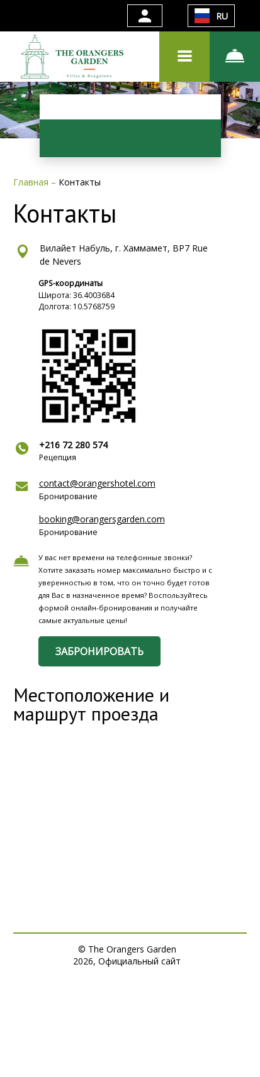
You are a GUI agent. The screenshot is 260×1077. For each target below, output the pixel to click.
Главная (32, 182)
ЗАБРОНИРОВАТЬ (99, 651)
